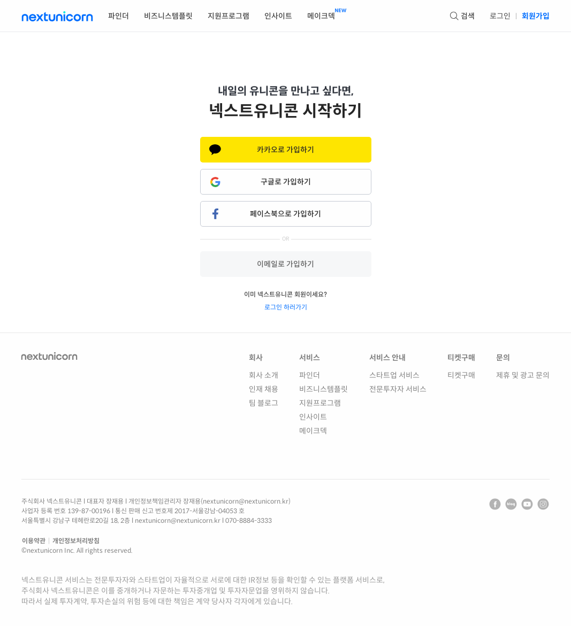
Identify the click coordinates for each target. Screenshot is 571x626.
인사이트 (313, 417)
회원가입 (536, 16)
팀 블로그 (263, 403)
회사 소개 (263, 375)
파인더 (309, 375)
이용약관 (33, 541)
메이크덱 (313, 431)
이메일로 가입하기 (285, 264)
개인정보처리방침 (76, 541)
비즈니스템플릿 (323, 389)
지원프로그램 (320, 403)
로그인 (500, 16)
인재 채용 (263, 389)
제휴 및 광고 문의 (523, 375)
